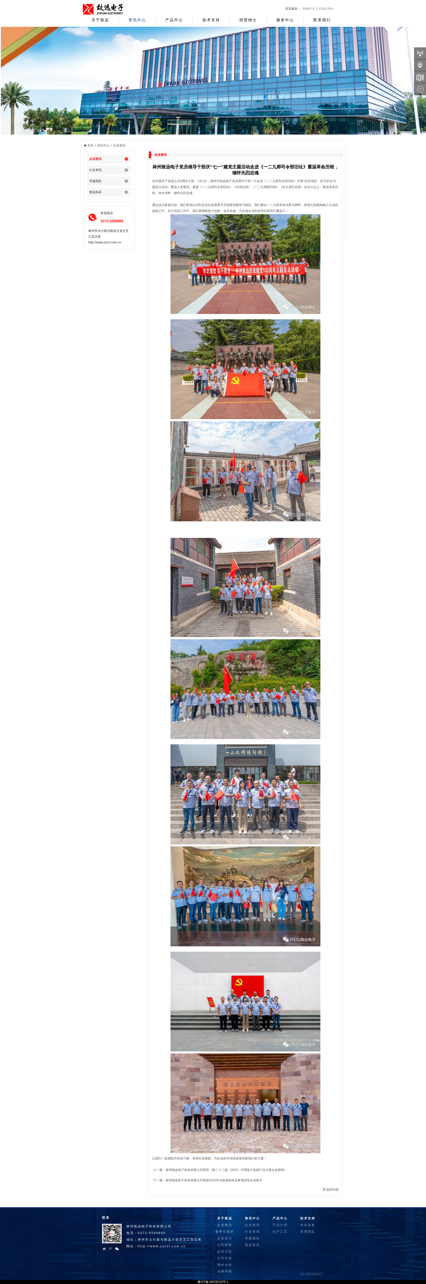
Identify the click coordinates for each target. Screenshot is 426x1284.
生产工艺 (280, 1231)
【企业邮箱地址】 (311, 1274)
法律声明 (224, 1271)
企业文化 (224, 1251)
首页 (90, 145)
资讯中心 (137, 20)
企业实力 (224, 1238)
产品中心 (174, 20)
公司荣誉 (224, 1245)
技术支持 (211, 20)
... (224, 1278)
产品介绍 (280, 1225)
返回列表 (331, 1189)
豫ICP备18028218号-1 (213, 1282)
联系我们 (322, 20)
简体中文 (308, 8)
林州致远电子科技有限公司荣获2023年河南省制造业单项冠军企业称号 (214, 1180)
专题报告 (95, 181)
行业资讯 (95, 170)
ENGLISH (326, 8)
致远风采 (95, 192)
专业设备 (307, 1225)
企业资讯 (119, 145)
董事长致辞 (224, 1231)
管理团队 (307, 1231)
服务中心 (285, 20)
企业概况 (224, 1225)
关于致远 (100, 20)
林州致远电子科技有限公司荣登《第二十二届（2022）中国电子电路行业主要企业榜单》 (226, 1170)
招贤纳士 (248, 20)
